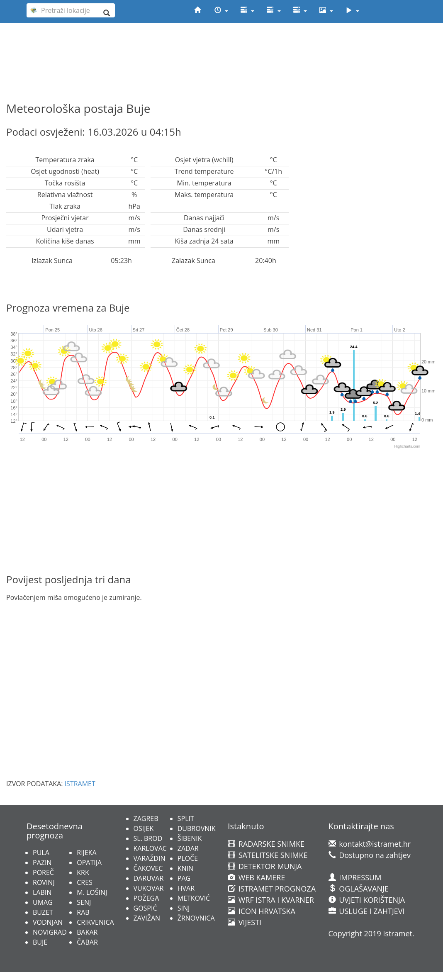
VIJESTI (244, 922)
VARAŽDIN (150, 858)
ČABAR (87, 942)
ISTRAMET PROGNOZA (272, 889)
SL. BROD (148, 838)
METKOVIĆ (194, 898)
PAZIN (42, 862)
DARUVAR (149, 878)
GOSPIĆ (145, 908)
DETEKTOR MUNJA (265, 866)
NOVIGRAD (50, 932)
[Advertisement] (221, 46)
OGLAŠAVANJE (359, 889)
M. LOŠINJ (92, 892)
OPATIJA (89, 862)
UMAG (43, 902)
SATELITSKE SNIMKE (267, 855)
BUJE (40, 942)
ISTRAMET (80, 783)
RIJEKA (86, 852)
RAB (83, 912)
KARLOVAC (150, 848)
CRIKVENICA (95, 922)
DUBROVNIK (197, 828)
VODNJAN (48, 922)
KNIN (185, 868)
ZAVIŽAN (147, 918)
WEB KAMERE (256, 877)
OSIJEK (144, 828)
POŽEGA (146, 898)
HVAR (186, 888)
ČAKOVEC (148, 868)
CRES (84, 882)
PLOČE (188, 858)
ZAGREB (146, 818)
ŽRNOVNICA (196, 918)
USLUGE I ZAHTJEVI (367, 911)
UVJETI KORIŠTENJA (367, 900)
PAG (184, 878)
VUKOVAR (149, 888)
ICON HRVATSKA (261, 911)
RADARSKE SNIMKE (266, 844)
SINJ (184, 908)
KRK (83, 872)
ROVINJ (44, 882)
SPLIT (186, 818)
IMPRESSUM (355, 877)
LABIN (42, 892)
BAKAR (87, 932)
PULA (41, 852)
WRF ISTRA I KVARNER (271, 900)
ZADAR (188, 848)
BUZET (43, 912)
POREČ (43, 872)
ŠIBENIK (190, 838)
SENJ (84, 902)
